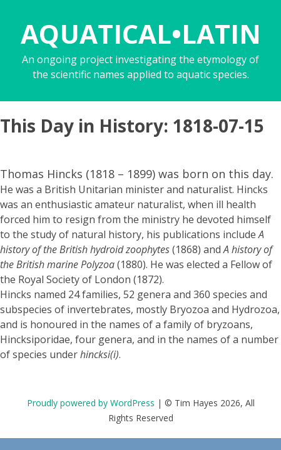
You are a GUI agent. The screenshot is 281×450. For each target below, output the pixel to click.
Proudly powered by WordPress (91, 403)
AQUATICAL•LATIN (141, 33)
